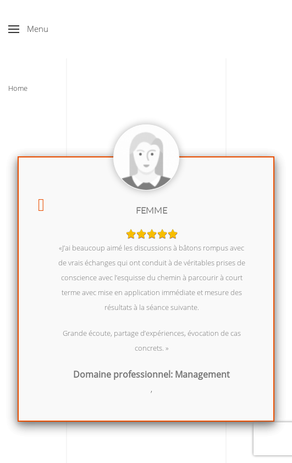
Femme (151, 210)
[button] (28, 29)
